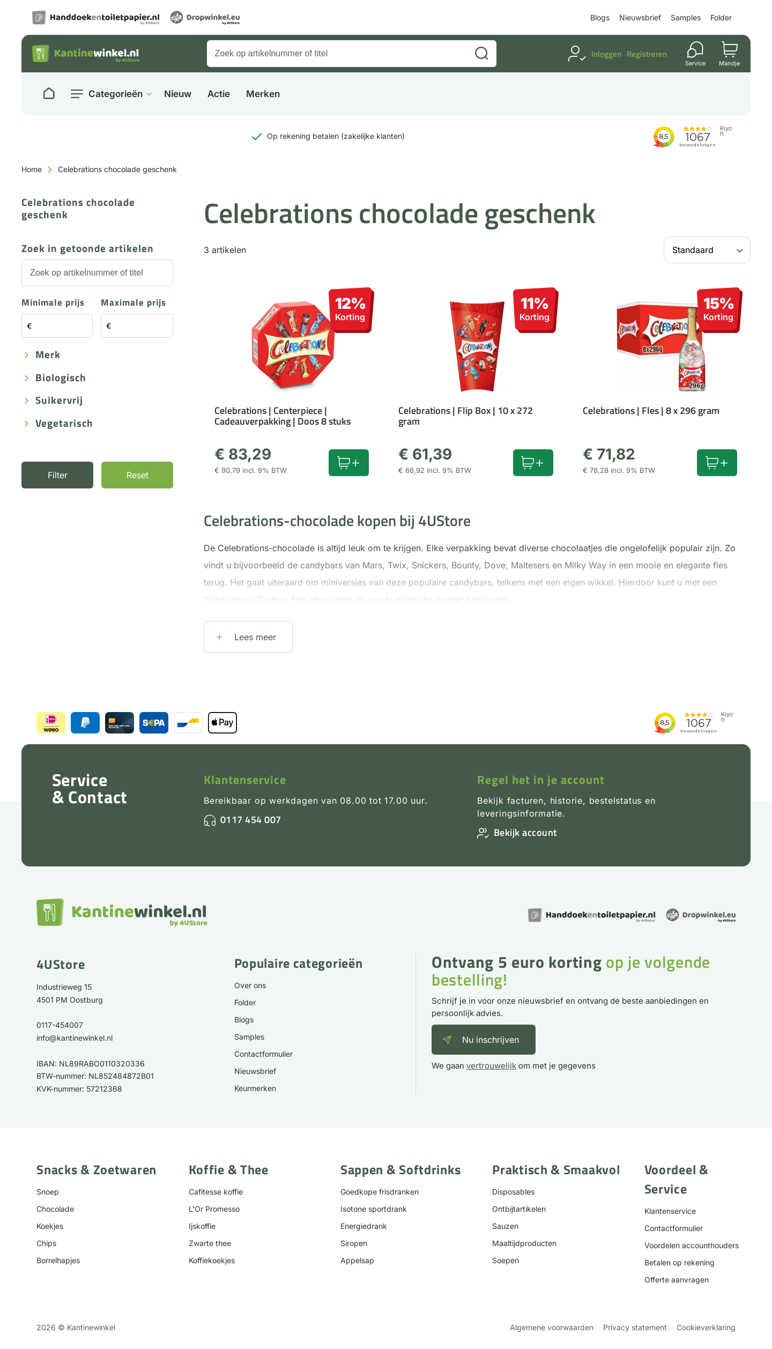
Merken (263, 94)
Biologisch (60, 378)
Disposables (513, 1191)
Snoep (47, 1191)
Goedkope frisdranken (379, 1191)
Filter (58, 475)
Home (31, 169)
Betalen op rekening (679, 1262)
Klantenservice (245, 779)
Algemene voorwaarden (551, 1327)
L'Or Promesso (214, 1208)
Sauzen (505, 1226)
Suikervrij (59, 400)
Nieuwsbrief (640, 17)
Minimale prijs (53, 303)
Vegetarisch (64, 424)
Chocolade (55, 1208)
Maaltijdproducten (524, 1243)
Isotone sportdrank (373, 1208)
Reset (138, 475)
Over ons (250, 985)
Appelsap (357, 1260)
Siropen (353, 1243)
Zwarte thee (210, 1243)
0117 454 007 (250, 819)
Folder (721, 17)
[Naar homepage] (49, 94)
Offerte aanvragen (676, 1279)
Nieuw (177, 94)
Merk (48, 355)
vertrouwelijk (491, 1066)
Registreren (647, 54)
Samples (686, 17)
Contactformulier (263, 1053)
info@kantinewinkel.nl (74, 1037)
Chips (46, 1243)
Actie (218, 94)
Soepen (505, 1260)
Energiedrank (363, 1226)
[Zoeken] (481, 53)
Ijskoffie (202, 1226)
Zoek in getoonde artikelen (87, 249)
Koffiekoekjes (212, 1260)
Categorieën (115, 93)
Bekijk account (525, 832)
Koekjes (49, 1226)
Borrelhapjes (58, 1260)
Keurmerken (255, 1088)
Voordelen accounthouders (691, 1245)
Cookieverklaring (706, 1327)
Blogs (600, 17)
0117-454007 (59, 1024)
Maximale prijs (133, 303)
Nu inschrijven (490, 1039)
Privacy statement (635, 1327)
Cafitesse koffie (216, 1191)
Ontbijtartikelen (519, 1208)
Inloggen (606, 54)
